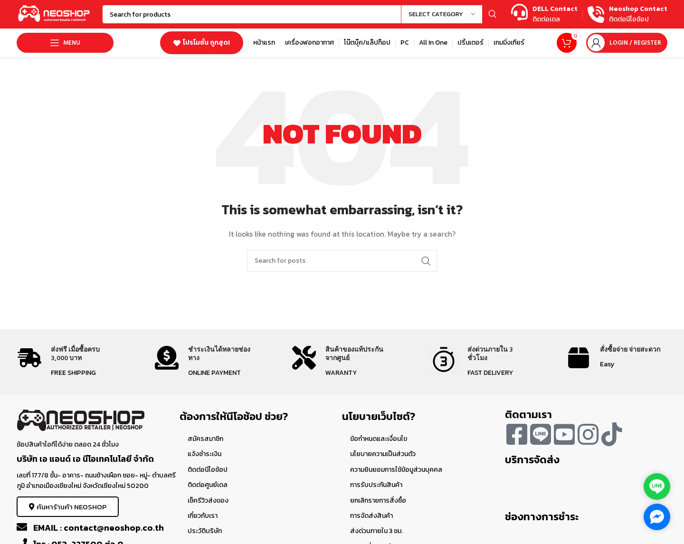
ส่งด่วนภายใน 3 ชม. (376, 531)
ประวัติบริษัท (205, 531)
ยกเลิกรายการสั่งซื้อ (378, 501)
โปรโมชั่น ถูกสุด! (201, 43)
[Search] (302, 14)
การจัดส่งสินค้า (371, 516)
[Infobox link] (544, 14)
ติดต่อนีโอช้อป (208, 470)
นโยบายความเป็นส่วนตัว (383, 454)
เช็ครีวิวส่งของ (208, 501)
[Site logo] (55, 14)
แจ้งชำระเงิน (204, 454)
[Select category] (442, 14)
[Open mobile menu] (65, 42)
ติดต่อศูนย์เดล (208, 485)
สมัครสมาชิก (205, 439)
